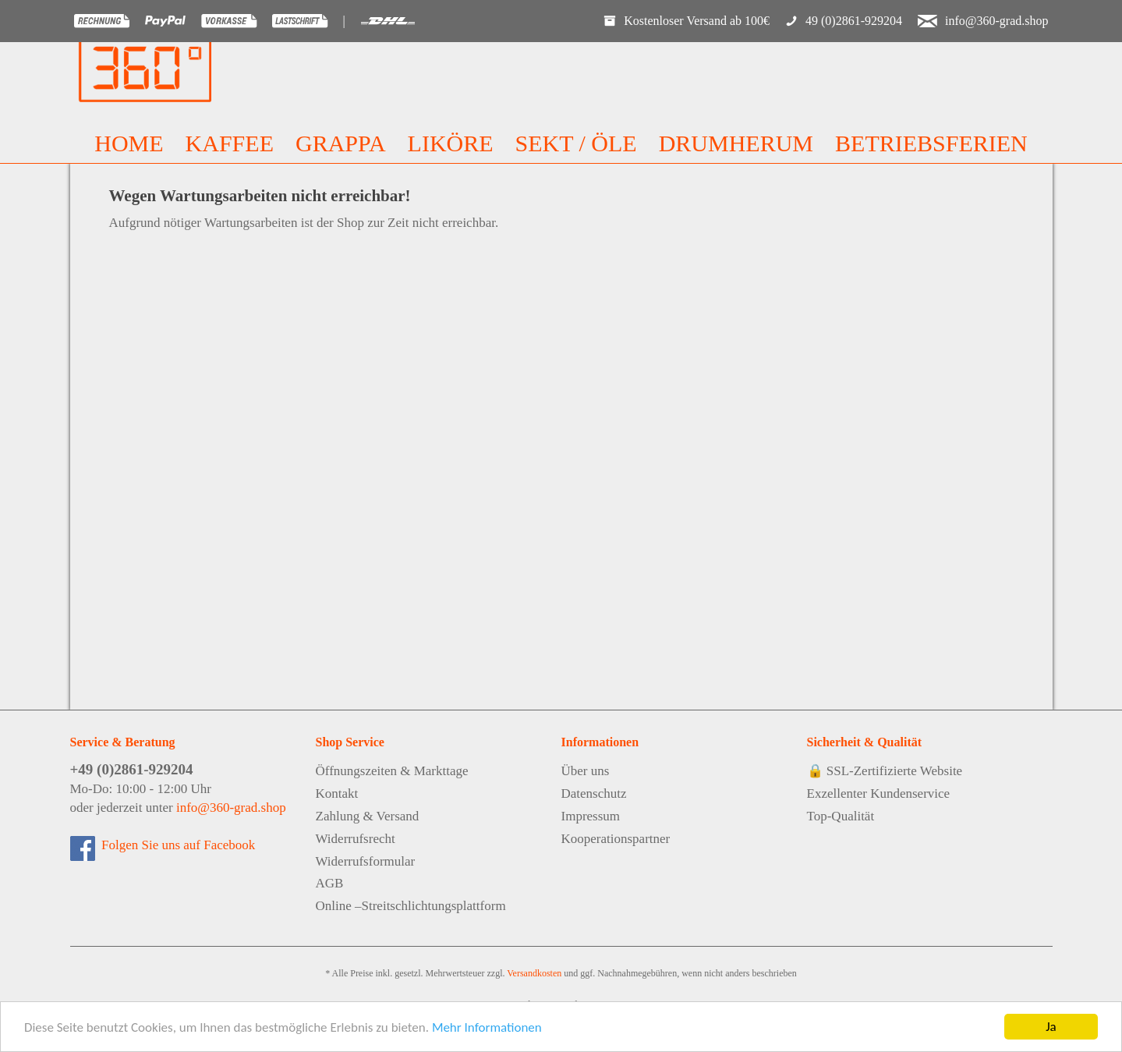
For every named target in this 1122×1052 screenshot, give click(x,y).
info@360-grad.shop (231, 807)
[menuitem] (128, 143)
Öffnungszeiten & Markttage (392, 770)
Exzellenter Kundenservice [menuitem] (878, 793)
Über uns (585, 770)
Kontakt (337, 793)
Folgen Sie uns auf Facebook (175, 845)
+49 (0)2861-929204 (131, 769)
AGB (330, 883)
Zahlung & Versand (367, 816)
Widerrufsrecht (355, 838)
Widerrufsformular (366, 861)
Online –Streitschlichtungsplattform (411, 905)
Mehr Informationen (487, 1027)
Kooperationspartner (616, 838)
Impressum (591, 816)
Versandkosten (534, 973)
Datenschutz (594, 793)
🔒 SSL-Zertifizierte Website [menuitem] (885, 770)
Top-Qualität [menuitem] (841, 816)
